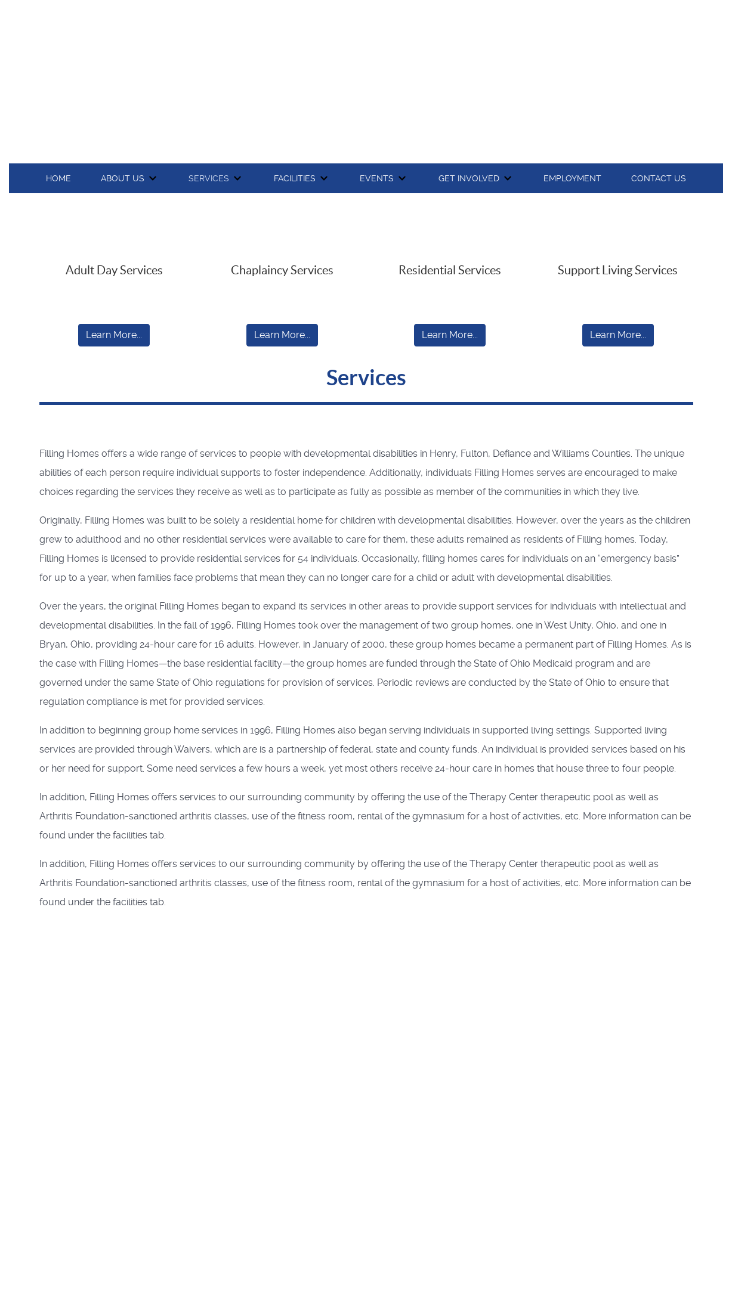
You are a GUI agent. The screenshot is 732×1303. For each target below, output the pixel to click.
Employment (572, 178)
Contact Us (658, 178)
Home (58, 178)
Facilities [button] (295, 178)
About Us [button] (122, 178)
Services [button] (209, 178)
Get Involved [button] (468, 178)
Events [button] (377, 178)
